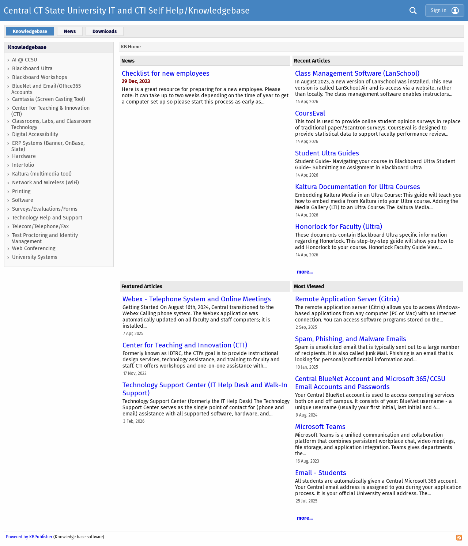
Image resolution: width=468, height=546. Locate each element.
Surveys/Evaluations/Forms (45, 209)
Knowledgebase (27, 47)
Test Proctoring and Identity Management (44, 238)
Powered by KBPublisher (29, 536)
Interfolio (23, 165)
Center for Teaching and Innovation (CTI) (184, 345)
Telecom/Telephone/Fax (40, 226)
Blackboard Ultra (32, 68)
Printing (21, 191)
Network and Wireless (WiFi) (45, 183)
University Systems (34, 257)
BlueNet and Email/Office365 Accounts (46, 89)
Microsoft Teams (320, 427)
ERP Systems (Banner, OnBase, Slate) (47, 146)
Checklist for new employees (166, 73)
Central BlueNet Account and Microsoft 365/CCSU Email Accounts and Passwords (370, 383)
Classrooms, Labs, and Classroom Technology (51, 124)
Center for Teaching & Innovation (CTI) (50, 111)
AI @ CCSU (24, 60)
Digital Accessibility (35, 134)
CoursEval (310, 113)
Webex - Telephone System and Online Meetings (196, 299)
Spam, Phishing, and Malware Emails (350, 339)
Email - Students (320, 473)
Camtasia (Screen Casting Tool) (48, 99)
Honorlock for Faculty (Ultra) (338, 227)
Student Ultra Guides (327, 153)
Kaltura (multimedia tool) (42, 174)
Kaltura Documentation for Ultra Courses (357, 187)
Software (22, 200)
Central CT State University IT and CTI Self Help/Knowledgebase (127, 10)
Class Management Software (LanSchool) (357, 73)
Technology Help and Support (47, 218)
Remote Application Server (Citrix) (347, 299)
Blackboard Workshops (39, 77)
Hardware (24, 156)
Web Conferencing (33, 248)
